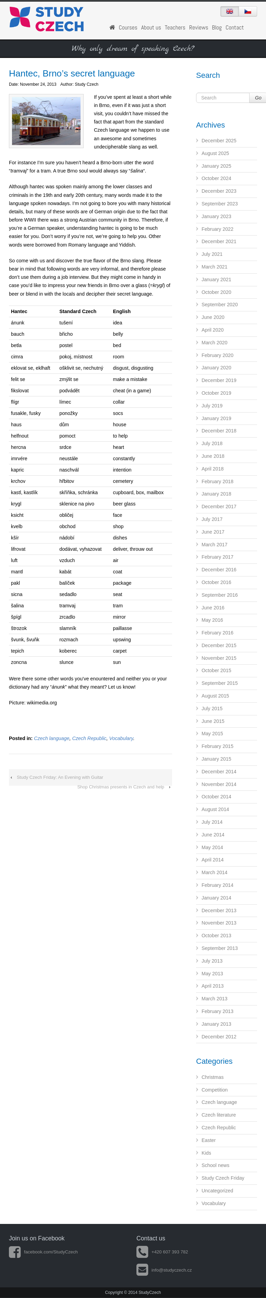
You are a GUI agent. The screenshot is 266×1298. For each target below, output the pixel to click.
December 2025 (219, 140)
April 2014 (212, 859)
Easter (209, 1140)
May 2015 (212, 733)
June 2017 (213, 532)
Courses (128, 27)
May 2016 (212, 620)
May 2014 (212, 847)
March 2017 (215, 544)
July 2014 (212, 822)
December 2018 (219, 430)
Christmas (212, 1077)
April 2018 (212, 469)
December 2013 (219, 910)
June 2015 (213, 721)
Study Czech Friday (223, 1178)
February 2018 (217, 481)
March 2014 (215, 872)
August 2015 (215, 696)
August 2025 (215, 153)
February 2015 (217, 746)
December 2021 (219, 241)
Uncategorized (217, 1190)
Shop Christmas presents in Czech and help (120, 786)
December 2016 (219, 569)
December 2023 (219, 191)
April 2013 (212, 986)
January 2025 (216, 166)
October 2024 (216, 178)
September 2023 (220, 203)
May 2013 (212, 973)
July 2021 (212, 254)
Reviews (198, 27)
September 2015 (220, 683)
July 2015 (212, 708)
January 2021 (216, 279)
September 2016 (220, 595)
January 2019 (216, 418)
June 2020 (213, 317)
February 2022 (217, 229)
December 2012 (219, 1036)
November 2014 (219, 784)
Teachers (175, 27)
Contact (235, 27)
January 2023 (216, 216)
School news (215, 1165)
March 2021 (215, 267)
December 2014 (219, 771)
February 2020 (217, 355)
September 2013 (220, 948)
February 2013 (217, 1011)
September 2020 (220, 304)
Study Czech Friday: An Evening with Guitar (60, 777)
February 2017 (217, 557)
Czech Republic (89, 738)
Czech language (51, 738)
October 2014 (216, 796)
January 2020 (216, 367)
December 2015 (219, 645)
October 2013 (216, 935)
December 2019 (219, 380)
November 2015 (219, 658)
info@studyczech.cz (164, 1270)
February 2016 (217, 632)
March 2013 (215, 998)
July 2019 (212, 405)
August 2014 (215, 809)
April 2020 (212, 330)
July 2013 (212, 961)
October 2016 (216, 582)
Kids (206, 1153)
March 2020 (215, 342)
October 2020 (216, 292)
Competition (215, 1090)
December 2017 (219, 506)
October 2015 (216, 670)
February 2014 (217, 885)
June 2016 (213, 607)
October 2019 (216, 393)
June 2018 (213, 456)
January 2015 (216, 759)
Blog (217, 27)
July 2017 (212, 519)
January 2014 (216, 898)
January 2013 (216, 1024)
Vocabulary (121, 738)
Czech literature (219, 1115)
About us (151, 27)
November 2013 (219, 923)
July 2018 (212, 443)
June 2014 (213, 834)
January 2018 (216, 494)
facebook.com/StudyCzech (43, 1251)
